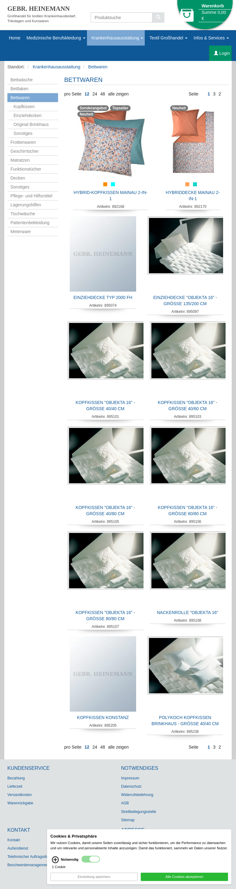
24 (94, 93)
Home (14, 37)
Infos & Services (211, 37)
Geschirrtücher (24, 151)
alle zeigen (118, 93)
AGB (125, 803)
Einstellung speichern (94, 879)
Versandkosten (19, 795)
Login (222, 53)
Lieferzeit (14, 786)
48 (102, 93)
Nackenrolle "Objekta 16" (187, 612)
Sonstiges (23, 133)
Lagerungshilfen (25, 204)
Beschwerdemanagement (28, 865)
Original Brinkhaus (31, 124)
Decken (17, 178)
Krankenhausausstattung (118, 37)
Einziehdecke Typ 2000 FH (102, 297)
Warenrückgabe (20, 803)
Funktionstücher (25, 169)
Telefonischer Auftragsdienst (30, 857)
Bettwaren (98, 66)
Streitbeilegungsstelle (138, 812)
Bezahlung (16, 778)
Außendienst (17, 848)
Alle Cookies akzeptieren (184, 879)
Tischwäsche (22, 213)
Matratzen (20, 160)
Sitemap (128, 820)
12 (87, 93)
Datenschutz (131, 786)
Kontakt (13, 840)
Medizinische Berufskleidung (55, 37)
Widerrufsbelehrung (137, 795)
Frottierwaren (23, 142)
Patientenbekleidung (29, 222)
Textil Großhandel (168, 37)
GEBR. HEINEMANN (38, 8)
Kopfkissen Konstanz (103, 717)
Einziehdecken (27, 115)
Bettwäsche (21, 79)
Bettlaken (19, 88)
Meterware (20, 231)
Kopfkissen (24, 106)
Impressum (130, 778)
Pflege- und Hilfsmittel (31, 195)
